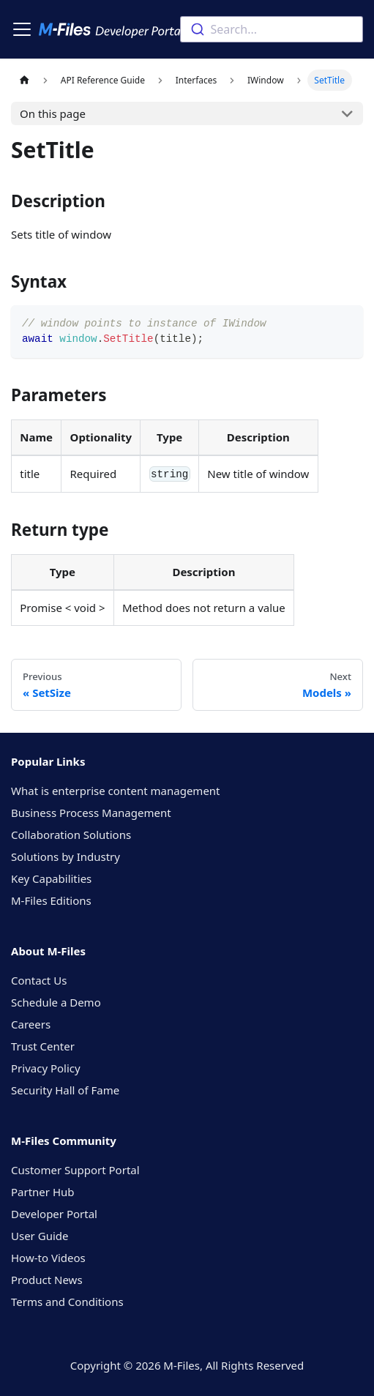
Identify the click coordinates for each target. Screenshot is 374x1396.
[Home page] (24, 80)
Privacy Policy (46, 1068)
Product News (47, 1279)
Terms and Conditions (67, 1301)
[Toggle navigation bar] (22, 29)
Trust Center (43, 1046)
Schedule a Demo (56, 1002)
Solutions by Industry (65, 856)
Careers (31, 1024)
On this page (53, 113)
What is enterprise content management (115, 790)
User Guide (39, 1235)
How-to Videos (48, 1257)
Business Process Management (91, 812)
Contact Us (39, 980)
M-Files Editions (51, 900)
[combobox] (271, 29)
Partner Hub (43, 1191)
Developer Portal (54, 1213)
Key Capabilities (51, 878)
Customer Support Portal (75, 1169)
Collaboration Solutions (71, 834)
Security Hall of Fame (65, 1090)
